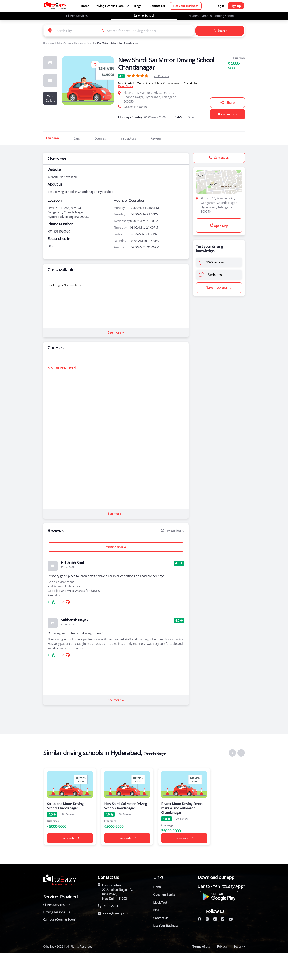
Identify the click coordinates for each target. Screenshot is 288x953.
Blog (156, 910)
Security (239, 947)
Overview (52, 138)
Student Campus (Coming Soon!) (211, 16)
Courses (100, 138)
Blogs (137, 6)
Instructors (128, 138)
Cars (76, 138)
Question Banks (164, 895)
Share (227, 103)
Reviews (161, 76)
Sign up (236, 6)
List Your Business (185, 6)
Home (85, 6)
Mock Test (160, 902)
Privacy (222, 947)
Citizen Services (77, 16)
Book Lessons (227, 114)
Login (220, 6)
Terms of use (201, 947)
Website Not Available (63, 177)
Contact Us (157, 6)
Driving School (144, 16)
